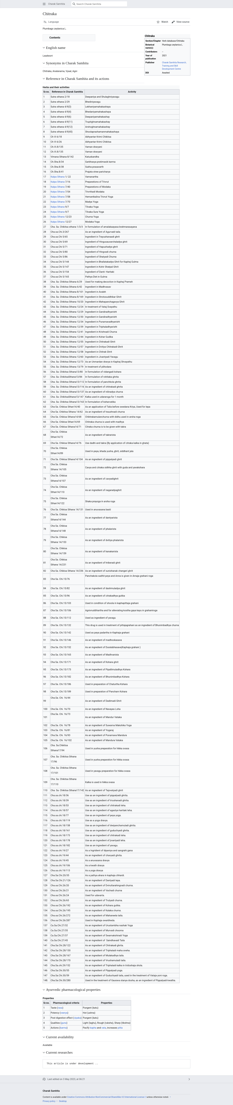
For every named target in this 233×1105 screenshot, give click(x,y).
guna (63, 1022)
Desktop (63, 1101)
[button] (44, 4)
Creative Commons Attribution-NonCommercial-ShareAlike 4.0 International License (105, 1097)
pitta (120, 1027)
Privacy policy (49, 1101)
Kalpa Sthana (58, 176)
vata (103, 1027)
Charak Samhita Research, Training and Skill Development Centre (174, 65)
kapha (93, 1027)
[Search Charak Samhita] (99, 4)
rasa (60, 1007)
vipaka (77, 1017)
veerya (64, 1012)
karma (63, 1027)
